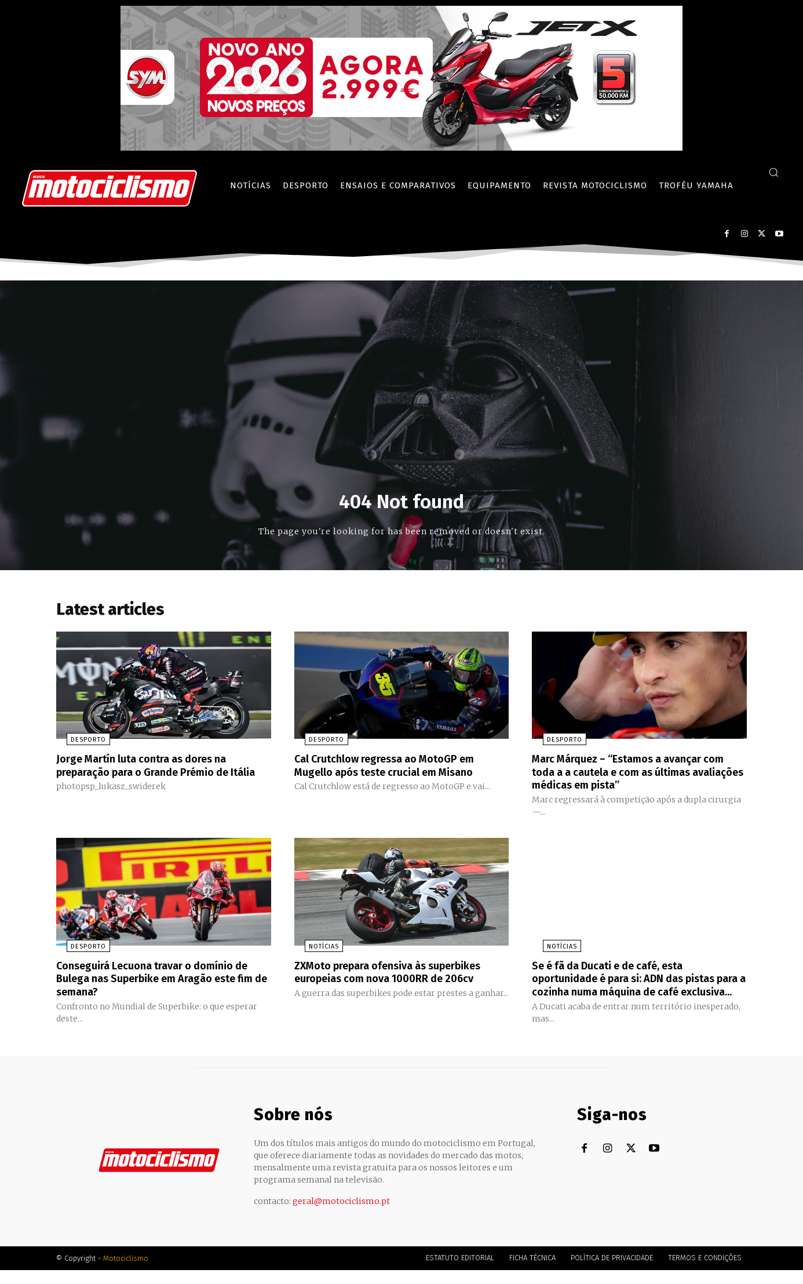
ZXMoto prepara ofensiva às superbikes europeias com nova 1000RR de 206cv (399, 974)
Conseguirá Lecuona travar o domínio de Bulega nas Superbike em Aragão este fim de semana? (163, 980)
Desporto (78, 743)
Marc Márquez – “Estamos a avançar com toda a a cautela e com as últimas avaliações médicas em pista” (634, 775)
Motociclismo (125, 1272)
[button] (773, 172)
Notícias (313, 949)
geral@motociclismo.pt (341, 1215)
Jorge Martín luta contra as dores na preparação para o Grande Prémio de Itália (153, 775)
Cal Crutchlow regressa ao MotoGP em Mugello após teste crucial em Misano (396, 769)
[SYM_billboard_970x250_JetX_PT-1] (401, 147)
